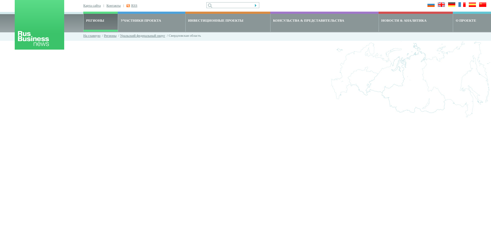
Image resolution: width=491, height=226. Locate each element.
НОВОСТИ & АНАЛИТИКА (404, 20)
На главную (92, 35)
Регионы (110, 35)
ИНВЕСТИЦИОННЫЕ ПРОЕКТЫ (216, 20)
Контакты (113, 5)
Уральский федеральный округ (142, 35)
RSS (134, 5)
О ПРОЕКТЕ (466, 20)
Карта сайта (92, 5)
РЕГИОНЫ (95, 20)
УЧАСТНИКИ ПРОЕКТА (141, 20)
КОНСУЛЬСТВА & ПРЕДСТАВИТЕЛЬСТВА (308, 20)
